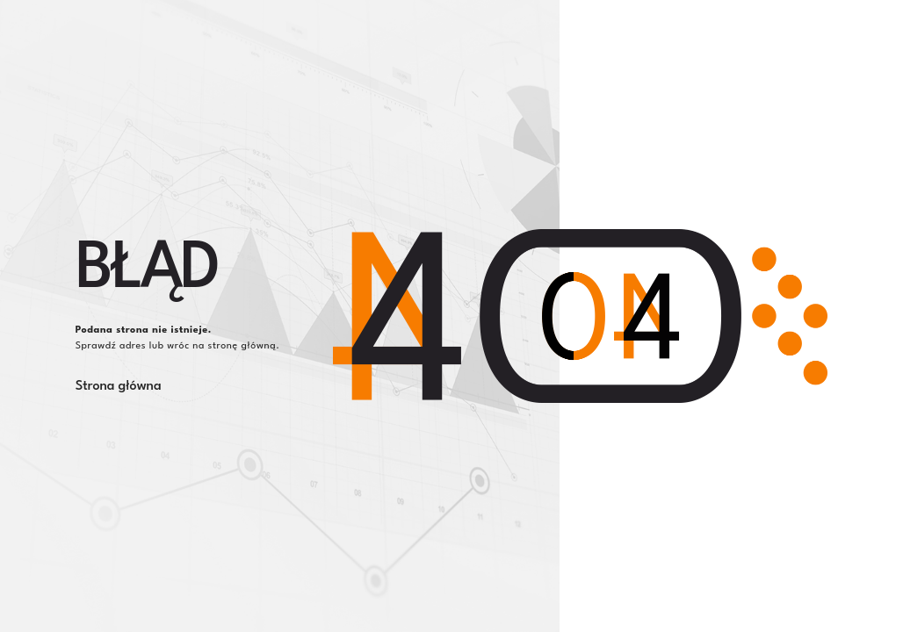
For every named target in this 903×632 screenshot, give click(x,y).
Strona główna (119, 386)
